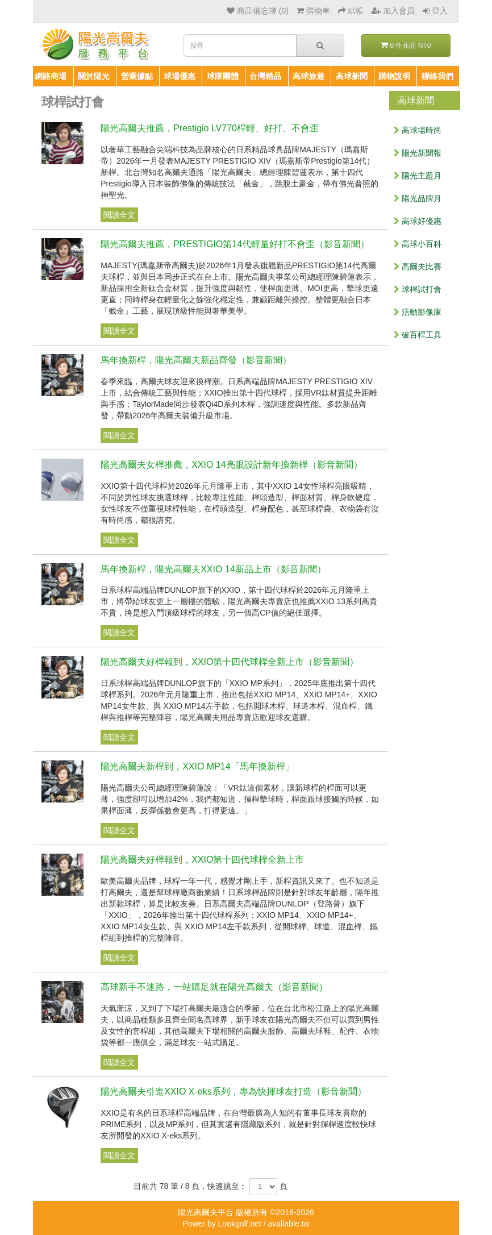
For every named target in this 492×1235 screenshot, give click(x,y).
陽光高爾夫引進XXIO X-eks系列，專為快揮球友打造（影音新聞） (233, 1091)
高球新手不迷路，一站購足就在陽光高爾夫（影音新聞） (214, 987)
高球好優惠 (417, 221)
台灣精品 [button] (265, 76)
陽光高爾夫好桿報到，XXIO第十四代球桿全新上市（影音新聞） (229, 662)
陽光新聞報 (417, 152)
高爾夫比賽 (417, 266)
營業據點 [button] (137, 76)
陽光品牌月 (417, 198)
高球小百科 (417, 243)
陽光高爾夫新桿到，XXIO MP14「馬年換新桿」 (197, 766)
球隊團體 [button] (223, 76)
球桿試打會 (417, 289)
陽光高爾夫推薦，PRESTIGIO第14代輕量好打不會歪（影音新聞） (235, 244)
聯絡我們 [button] (437, 76)
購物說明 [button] (394, 76)
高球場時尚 (417, 130)
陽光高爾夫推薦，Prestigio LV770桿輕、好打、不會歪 (210, 128)
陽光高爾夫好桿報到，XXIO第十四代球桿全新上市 (202, 859)
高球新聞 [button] (352, 76)
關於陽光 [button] (94, 76)
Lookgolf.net (239, 1223)
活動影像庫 (417, 312)
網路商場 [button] (50, 76)
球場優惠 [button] (179, 76)
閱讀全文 (119, 214)
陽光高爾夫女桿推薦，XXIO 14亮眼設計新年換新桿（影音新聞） (231, 464)
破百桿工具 (417, 334)
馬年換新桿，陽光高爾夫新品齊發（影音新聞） (196, 360)
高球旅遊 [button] (308, 76)
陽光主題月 (417, 175)
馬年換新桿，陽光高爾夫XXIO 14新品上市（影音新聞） (213, 569)
